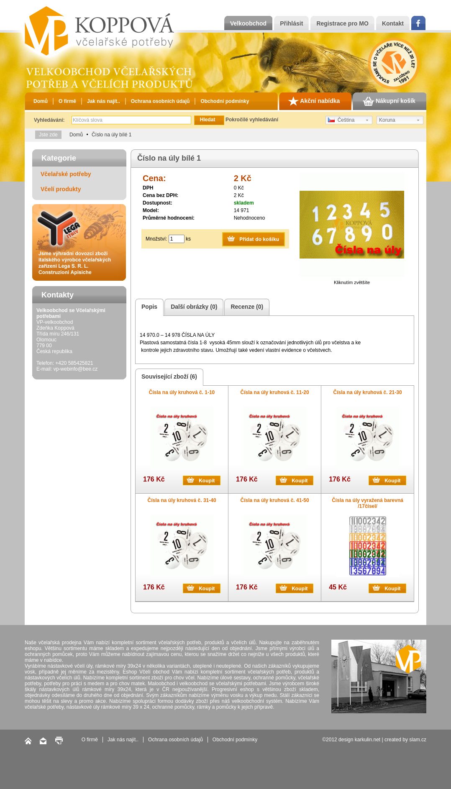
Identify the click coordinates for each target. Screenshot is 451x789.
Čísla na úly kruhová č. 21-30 (367, 392)
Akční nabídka (314, 101)
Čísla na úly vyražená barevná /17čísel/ (367, 503)
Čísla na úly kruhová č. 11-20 (275, 392)
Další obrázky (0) (192, 307)
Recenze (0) (245, 307)
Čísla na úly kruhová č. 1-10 (182, 392)
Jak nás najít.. (103, 101)
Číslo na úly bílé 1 (111, 135)
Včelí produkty (61, 189)
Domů (40, 101)
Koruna (387, 120)
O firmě (67, 101)
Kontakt (393, 23)
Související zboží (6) (168, 377)
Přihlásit (291, 23)
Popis (148, 307)
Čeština (341, 120)
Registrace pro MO (342, 23)
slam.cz (417, 740)
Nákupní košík (389, 101)
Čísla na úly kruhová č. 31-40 (182, 500)
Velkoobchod (248, 23)
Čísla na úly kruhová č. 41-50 (275, 500)
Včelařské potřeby (66, 174)
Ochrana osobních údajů (160, 101)
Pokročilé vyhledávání (252, 120)
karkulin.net (367, 740)
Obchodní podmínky (224, 101)
